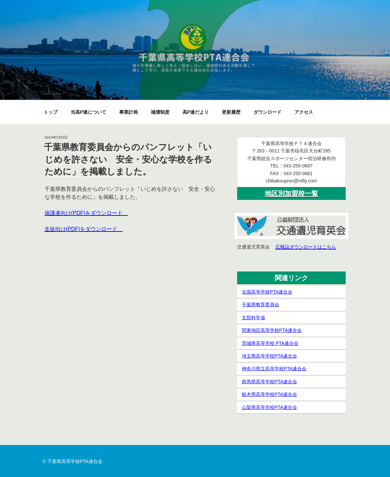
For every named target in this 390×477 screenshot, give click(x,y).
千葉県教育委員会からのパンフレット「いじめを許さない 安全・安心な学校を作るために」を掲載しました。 (128, 159)
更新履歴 (231, 112)
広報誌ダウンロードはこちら (305, 247)
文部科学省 (253, 317)
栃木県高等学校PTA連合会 (269, 394)
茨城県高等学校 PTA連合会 (270, 343)
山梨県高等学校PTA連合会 (269, 407)
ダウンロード (267, 112)
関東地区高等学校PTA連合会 (272, 330)
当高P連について (88, 112)
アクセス (303, 112)
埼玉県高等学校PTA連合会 (269, 356)
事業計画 (128, 112)
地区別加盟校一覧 (291, 193)
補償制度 (160, 112)
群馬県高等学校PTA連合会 (269, 381)
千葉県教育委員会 (260, 304)
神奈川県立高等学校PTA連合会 (274, 368)
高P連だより (196, 112)
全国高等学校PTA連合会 (267, 292)
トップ (51, 112)
